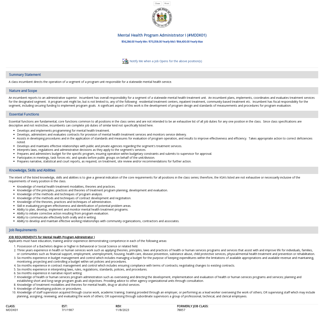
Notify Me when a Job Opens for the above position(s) (162, 61)
